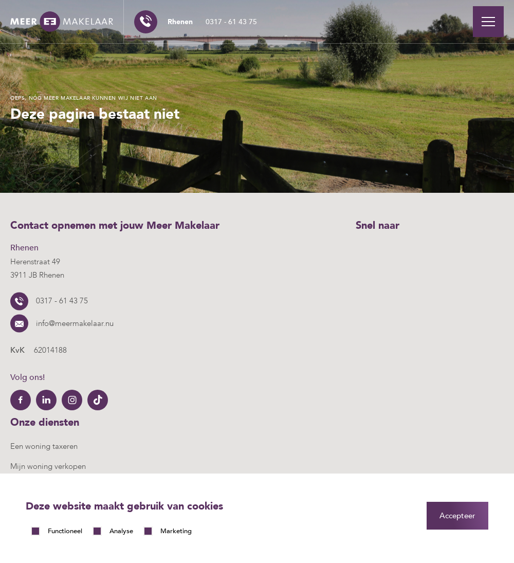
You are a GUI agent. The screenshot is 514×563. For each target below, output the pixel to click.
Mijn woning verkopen (48, 466)
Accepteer (457, 516)
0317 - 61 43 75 (212, 22)
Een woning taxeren (44, 446)
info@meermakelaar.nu (75, 323)
